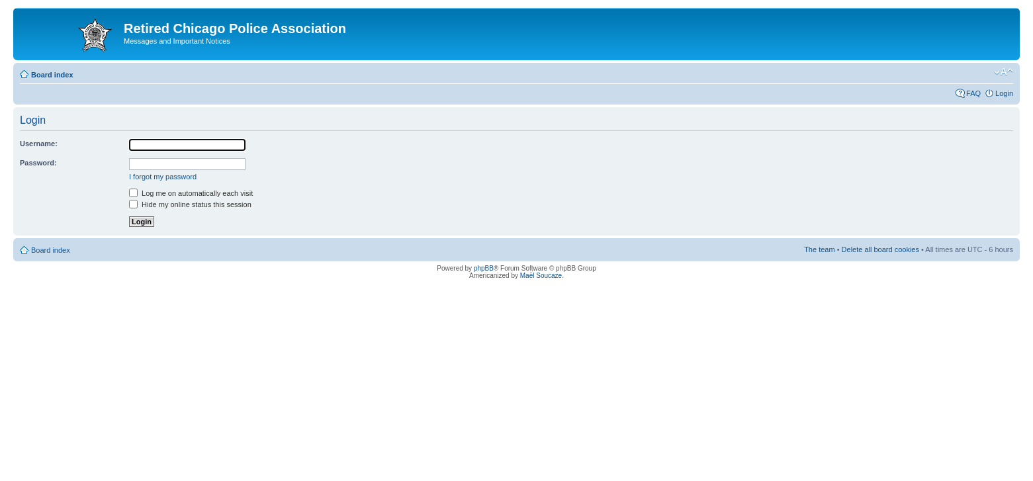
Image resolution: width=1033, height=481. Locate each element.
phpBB (484, 268)
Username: (39, 144)
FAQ (973, 93)
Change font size (1003, 72)
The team (819, 249)
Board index (52, 75)
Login (1004, 93)
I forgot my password (163, 177)
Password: (38, 163)
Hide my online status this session (190, 204)
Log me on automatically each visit (191, 193)
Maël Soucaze (541, 275)
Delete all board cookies (880, 249)
